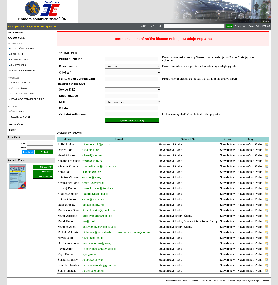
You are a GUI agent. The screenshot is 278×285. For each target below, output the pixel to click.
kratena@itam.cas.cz (95, 193)
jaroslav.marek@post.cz (97, 215)
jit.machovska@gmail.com (98, 210)
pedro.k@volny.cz (93, 182)
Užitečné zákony (18, 88)
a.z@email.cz (90, 149)
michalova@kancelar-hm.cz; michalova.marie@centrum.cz (119, 232)
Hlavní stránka (15, 32)
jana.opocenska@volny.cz (98, 243)
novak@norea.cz (92, 237)
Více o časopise (45, 176)
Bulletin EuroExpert (21, 117)
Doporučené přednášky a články (27, 99)
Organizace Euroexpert (22, 71)
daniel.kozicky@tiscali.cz (97, 188)
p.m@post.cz (90, 221)
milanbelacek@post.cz (96, 144)
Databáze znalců (16, 38)
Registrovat (28, 152)
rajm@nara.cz (91, 254)
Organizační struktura (22, 49)
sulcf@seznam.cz (93, 270)
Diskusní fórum (15, 124)
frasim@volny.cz (92, 160)
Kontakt (12, 130)
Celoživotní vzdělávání (22, 94)
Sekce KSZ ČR (263, 26)
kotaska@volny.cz (93, 177)
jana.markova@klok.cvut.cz (99, 226)
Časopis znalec (18, 111)
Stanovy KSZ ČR (18, 65)
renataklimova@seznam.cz (99, 166)
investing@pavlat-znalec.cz (99, 248)
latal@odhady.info (93, 204)
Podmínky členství (19, 60)
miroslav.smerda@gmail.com (100, 265)
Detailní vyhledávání (244, 26)
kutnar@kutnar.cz (93, 199)
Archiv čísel (47, 172)
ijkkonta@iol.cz (91, 171)
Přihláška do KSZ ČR (20, 83)
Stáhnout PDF (46, 167)
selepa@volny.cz (92, 259)
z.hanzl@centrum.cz (95, 155)
